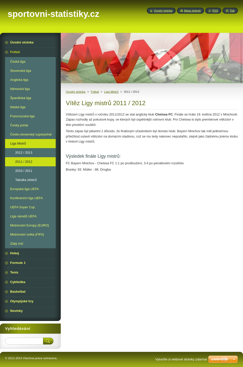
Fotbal (95, 91)
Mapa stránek (192, 10)
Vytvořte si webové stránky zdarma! (181, 359)
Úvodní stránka (75, 91)
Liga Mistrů (111, 91)
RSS (215, 10)
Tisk (232, 10)
